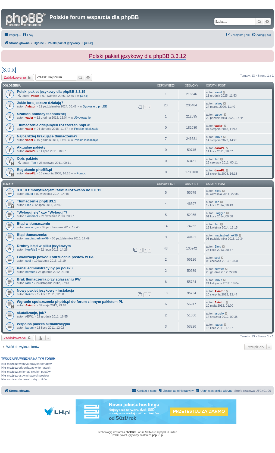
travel (218, 92)
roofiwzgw (32, 227)
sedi (28, 260)
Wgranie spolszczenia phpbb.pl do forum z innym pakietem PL (70, 302)
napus (218, 324)
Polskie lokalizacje (86, 128)
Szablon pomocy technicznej (41, 114)
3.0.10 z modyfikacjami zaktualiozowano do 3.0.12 (59, 190)
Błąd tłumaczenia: (32, 235)
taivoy (218, 103)
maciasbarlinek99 (37, 238)
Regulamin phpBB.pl (34, 170)
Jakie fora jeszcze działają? (40, 103)
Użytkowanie (82, 117)
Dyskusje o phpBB (95, 106)
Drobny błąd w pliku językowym (44, 246)
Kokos (29, 294)
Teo (33, 162)
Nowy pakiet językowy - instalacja (45, 290)
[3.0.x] (8, 70)
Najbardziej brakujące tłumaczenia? (47, 136)
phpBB (130, 432)
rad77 (218, 136)
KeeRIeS (31, 249)
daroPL (30, 151)
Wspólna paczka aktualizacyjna (43, 324)
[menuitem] (27, 35)
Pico (28, 205)
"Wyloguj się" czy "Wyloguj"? (42, 212)
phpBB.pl (157, 435)
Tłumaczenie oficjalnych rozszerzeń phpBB (53, 125)
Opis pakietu (27, 158)
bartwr (218, 114)
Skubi (29, 193)
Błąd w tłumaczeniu (33, 223)
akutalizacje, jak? (31, 313)
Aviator (30, 106)
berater (30, 271)
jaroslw (219, 313)
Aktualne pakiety (31, 147)
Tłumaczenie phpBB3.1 (36, 201)
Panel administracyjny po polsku (45, 268)
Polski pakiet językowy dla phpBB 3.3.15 (51, 92)
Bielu (217, 190)
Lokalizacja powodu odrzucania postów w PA (55, 257)
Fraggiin (219, 213)
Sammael (31, 216)
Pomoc (81, 173)
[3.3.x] (84, 95)
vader (35, 95)
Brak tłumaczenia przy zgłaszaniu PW (49, 279)
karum (29, 327)
